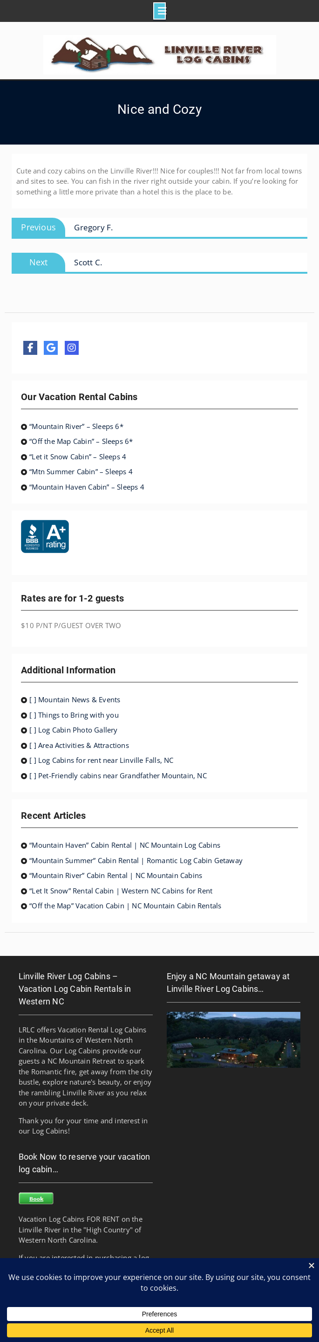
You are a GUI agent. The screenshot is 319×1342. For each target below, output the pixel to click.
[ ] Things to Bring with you (74, 714)
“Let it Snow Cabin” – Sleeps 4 (77, 456)
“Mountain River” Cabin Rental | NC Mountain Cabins (115, 875)
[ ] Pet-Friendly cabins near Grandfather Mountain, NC (118, 775)
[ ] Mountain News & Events (74, 699)
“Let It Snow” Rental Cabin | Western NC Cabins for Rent (120, 890)
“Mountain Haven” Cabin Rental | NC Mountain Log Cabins (124, 845)
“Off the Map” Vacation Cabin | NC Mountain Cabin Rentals (125, 905)
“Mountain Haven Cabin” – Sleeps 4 (86, 486)
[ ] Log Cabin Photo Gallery (73, 729)
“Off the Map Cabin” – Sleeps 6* (81, 441)
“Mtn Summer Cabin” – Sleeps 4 (81, 471)
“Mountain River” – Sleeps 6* (76, 426)
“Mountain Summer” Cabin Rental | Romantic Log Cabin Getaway (136, 860)
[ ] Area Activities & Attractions (79, 745)
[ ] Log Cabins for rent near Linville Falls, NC (101, 760)
